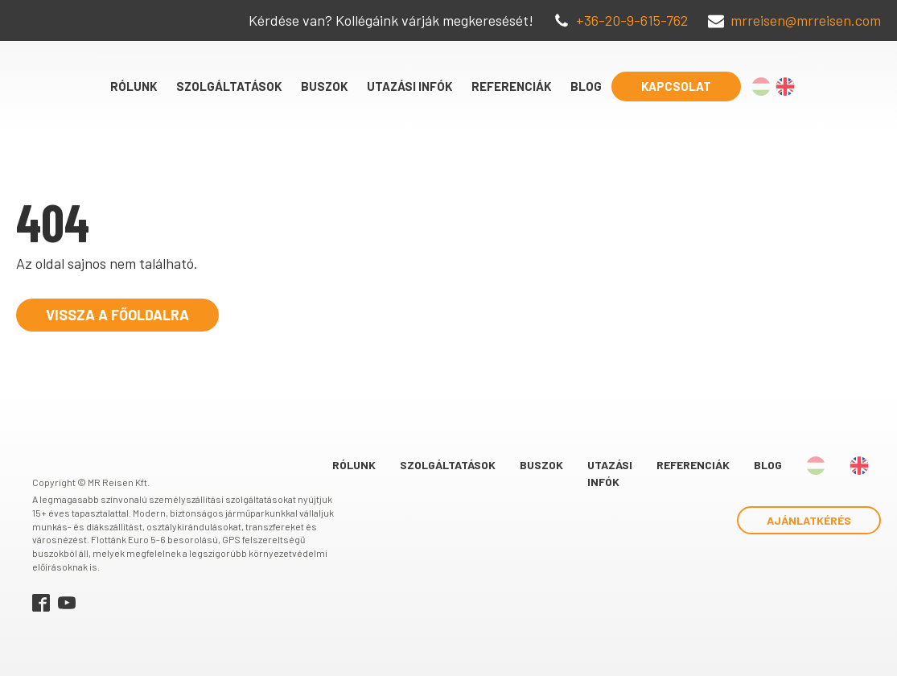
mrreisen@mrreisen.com (805, 20)
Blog (586, 86)
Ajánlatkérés (809, 520)
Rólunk (133, 86)
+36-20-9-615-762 (632, 20)
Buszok (324, 86)
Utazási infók (409, 86)
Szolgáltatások (229, 86)
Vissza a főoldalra (117, 315)
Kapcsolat (676, 86)
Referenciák (511, 86)
